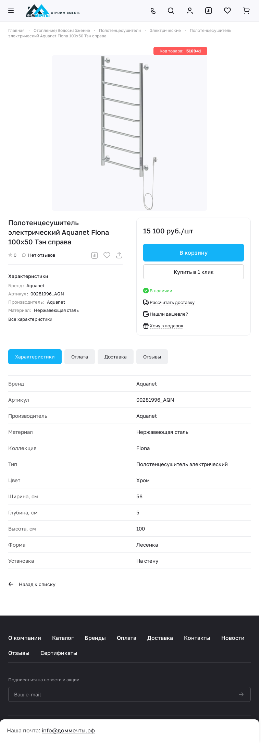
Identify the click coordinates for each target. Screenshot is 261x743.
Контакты (197, 637)
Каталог (63, 637)
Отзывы (152, 357)
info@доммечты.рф (68, 730)
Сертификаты (58, 652)
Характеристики (35, 357)
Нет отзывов (38, 255)
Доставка (115, 357)
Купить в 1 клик (194, 272)
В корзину (193, 252)
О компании (24, 637)
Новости (233, 637)
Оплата (79, 357)
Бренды (95, 637)
